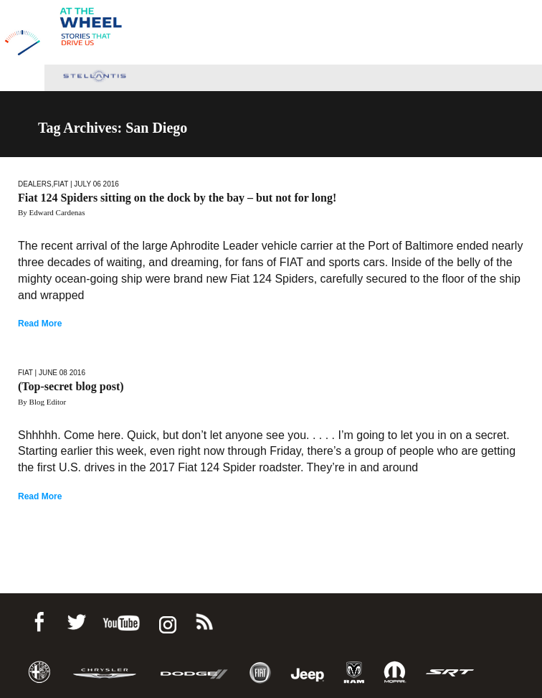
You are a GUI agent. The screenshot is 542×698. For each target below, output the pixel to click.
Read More (40, 324)
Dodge (194, 672)
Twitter (76, 619)
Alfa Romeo (39, 672)
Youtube (121, 619)
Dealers (35, 184)
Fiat (60, 184)
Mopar (394, 672)
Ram (354, 672)
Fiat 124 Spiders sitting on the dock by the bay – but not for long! (177, 198)
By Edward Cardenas (51, 212)
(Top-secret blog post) (71, 386)
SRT (450, 672)
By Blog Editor (42, 401)
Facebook (38, 619)
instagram (166, 619)
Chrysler (105, 672)
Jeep (307, 672)
